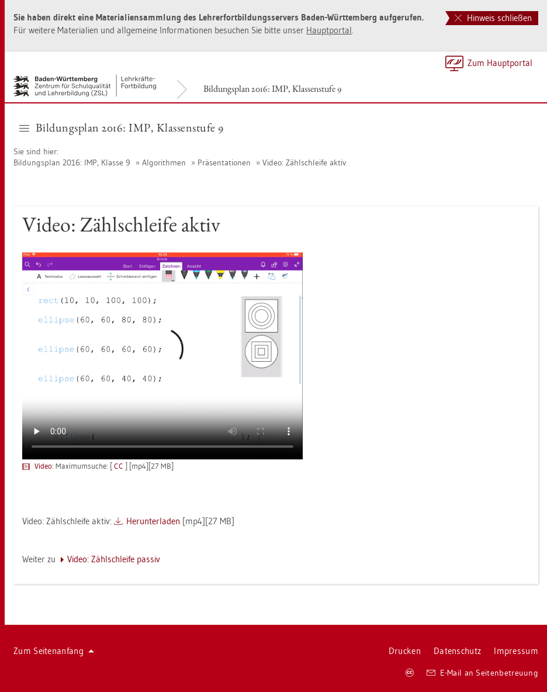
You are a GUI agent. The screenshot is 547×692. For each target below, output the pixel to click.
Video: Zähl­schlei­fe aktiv (304, 162)
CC (118, 465)
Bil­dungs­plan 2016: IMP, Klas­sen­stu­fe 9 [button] (121, 127)
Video (43, 465)
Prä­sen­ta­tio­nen (224, 162)
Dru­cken (405, 650)
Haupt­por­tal (329, 30)
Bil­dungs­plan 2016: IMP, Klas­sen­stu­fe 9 (272, 89)
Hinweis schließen (493, 17)
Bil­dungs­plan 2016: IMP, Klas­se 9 (71, 162)
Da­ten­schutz (457, 650)
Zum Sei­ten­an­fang (53, 650)
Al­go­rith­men (164, 162)
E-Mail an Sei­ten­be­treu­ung (482, 672)
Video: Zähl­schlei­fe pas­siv (113, 559)
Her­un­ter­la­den (153, 521)
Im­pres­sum (516, 650)
